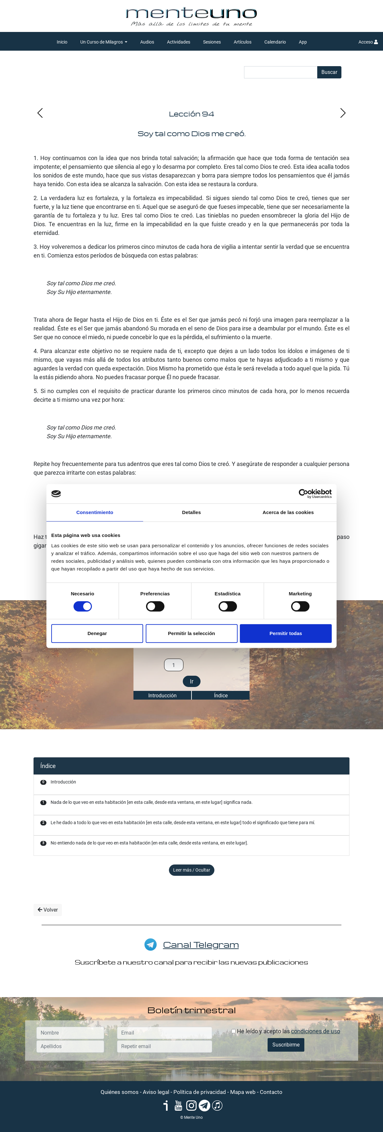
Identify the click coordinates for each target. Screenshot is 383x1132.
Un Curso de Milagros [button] (102, 42)
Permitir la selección (191, 633)
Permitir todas (286, 633)
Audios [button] (147, 42)
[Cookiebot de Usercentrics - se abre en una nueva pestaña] (303, 494)
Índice (221, 695)
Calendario (275, 42)
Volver (48, 910)
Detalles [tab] (191, 512)
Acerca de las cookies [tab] (288, 512)
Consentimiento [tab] (94, 512)
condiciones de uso (315, 1031)
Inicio (62, 42)
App (303, 42)
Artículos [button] (242, 42)
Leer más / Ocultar (191, 870)
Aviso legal (156, 1092)
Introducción (162, 695)
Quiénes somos (120, 1092)
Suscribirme (286, 1045)
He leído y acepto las (285, 1031)
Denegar (97, 633)
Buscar (329, 72)
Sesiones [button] (212, 42)
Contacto (271, 1092)
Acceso (368, 42)
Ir (191, 681)
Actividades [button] (178, 42)
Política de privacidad (199, 1092)
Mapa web (243, 1092)
